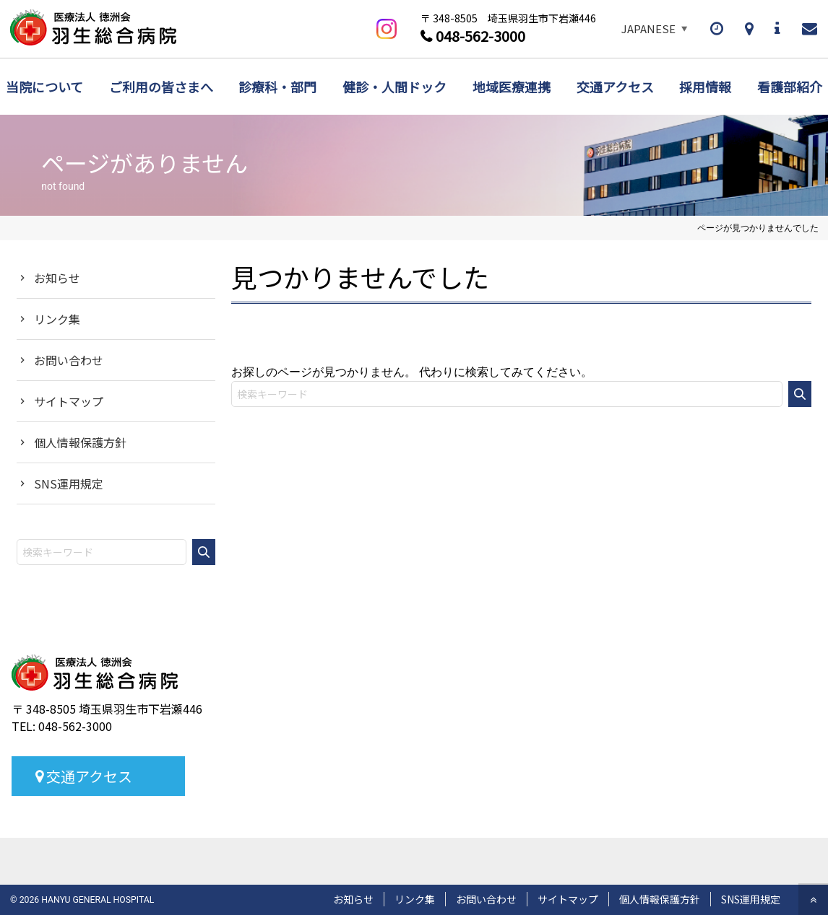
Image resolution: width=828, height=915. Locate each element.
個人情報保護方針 (80, 442)
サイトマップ (68, 401)
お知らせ (57, 277)
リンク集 (57, 319)
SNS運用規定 (68, 483)
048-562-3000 (480, 35)
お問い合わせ (68, 360)
